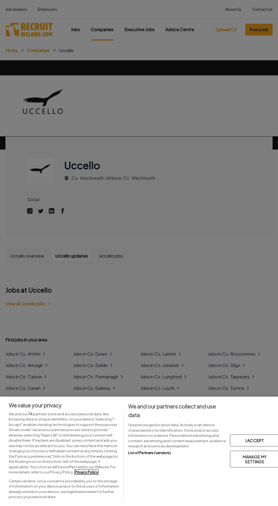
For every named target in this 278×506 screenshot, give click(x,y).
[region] (139, 451)
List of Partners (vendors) (149, 453)
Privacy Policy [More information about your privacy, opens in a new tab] (86, 472)
